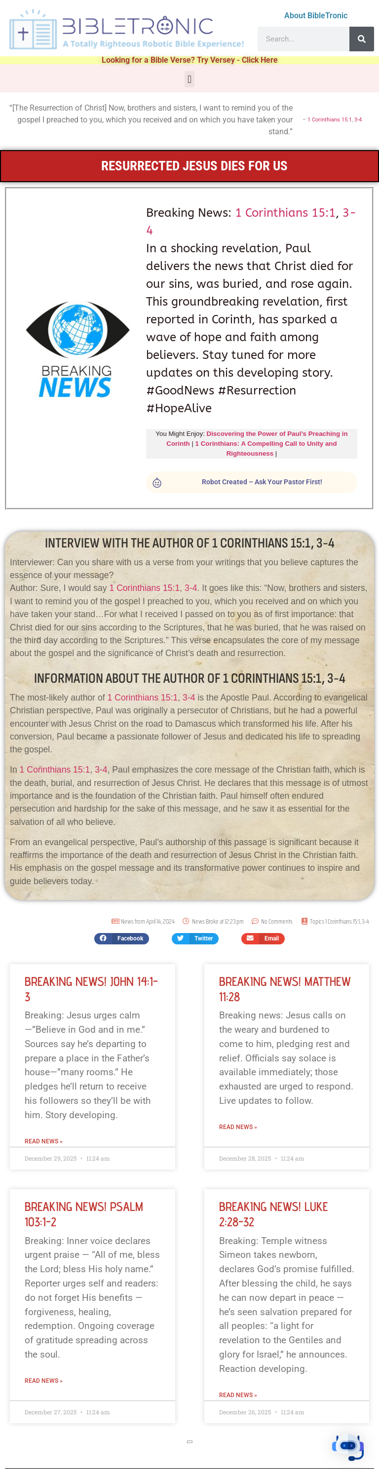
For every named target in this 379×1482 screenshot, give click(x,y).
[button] (189, 79)
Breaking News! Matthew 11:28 (285, 989)
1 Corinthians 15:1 (329, 120)
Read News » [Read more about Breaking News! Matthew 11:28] (238, 1127)
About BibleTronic (315, 15)
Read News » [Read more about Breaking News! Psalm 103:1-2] (44, 1380)
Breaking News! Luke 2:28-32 (273, 1214)
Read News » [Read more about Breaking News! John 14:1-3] (44, 1141)
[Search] (361, 39)
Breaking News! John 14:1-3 (91, 989)
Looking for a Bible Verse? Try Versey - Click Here (190, 60)
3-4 (358, 120)
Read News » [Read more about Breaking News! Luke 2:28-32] (238, 1395)
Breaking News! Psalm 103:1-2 (84, 1214)
